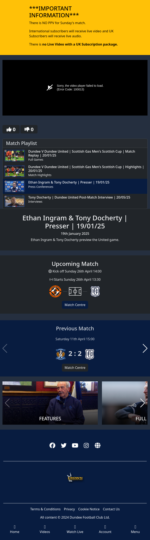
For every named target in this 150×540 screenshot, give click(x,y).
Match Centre (75, 305)
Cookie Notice (89, 509)
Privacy (69, 509)
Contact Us (111, 509)
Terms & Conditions (45, 509)
